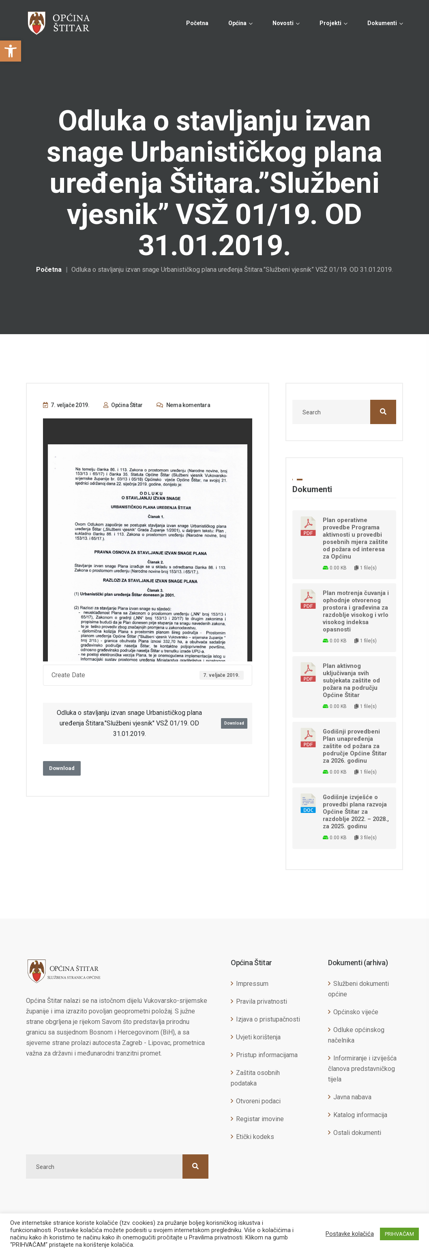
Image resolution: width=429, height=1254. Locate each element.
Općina (237, 23)
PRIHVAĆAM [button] (399, 1234)
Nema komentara (183, 405)
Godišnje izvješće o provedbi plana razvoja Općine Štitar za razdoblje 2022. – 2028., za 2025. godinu (356, 811)
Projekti (330, 23)
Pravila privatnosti (261, 1001)
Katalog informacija (360, 1115)
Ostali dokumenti (357, 1133)
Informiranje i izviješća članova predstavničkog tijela (362, 1068)
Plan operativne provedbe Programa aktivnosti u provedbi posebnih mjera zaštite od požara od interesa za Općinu (355, 538)
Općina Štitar (123, 405)
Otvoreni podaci (258, 1101)
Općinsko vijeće (355, 1012)
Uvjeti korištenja (258, 1037)
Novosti (283, 23)
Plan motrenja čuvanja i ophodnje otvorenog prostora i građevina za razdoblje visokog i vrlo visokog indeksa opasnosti (356, 611)
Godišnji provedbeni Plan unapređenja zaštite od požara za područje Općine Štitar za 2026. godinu (355, 746)
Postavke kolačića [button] (350, 1233)
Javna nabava (352, 1097)
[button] (10, 51)
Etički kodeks (255, 1137)
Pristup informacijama (267, 1055)
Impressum (252, 983)
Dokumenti (382, 23)
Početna (197, 23)
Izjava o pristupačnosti (268, 1019)
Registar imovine (260, 1119)
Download (234, 723)
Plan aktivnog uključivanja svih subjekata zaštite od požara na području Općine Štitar (351, 680)
